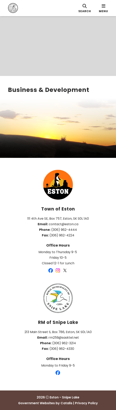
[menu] (103, 8)
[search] (84, 8)
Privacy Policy (86, 403)
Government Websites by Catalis (45, 403)
